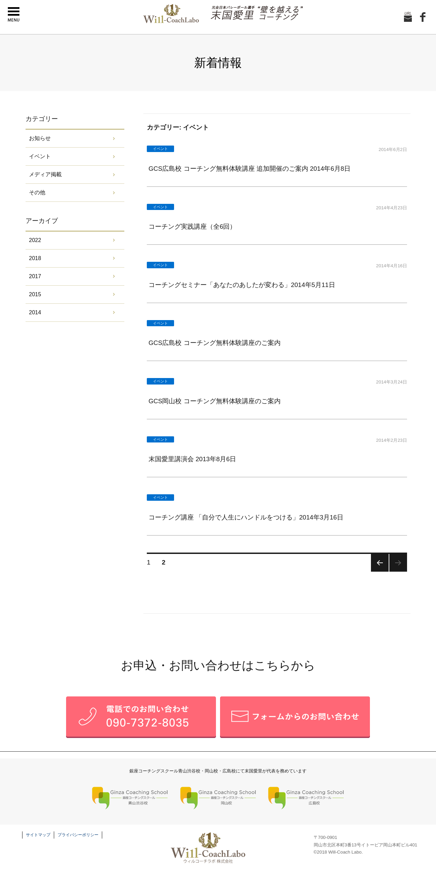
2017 (35, 276)
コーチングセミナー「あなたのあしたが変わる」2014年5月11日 (242, 284)
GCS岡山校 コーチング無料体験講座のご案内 (215, 401)
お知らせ (40, 138)
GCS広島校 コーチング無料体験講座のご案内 (215, 342)
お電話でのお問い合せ (141, 717)
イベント (40, 156)
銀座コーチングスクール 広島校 (306, 798)
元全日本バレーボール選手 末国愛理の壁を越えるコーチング (257, 13)
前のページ (380, 563)
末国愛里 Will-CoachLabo (170, 13)
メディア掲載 (45, 174)
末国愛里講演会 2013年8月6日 (192, 459)
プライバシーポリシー (78, 834)
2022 (35, 240)
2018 (35, 258)
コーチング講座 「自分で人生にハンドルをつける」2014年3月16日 (246, 517)
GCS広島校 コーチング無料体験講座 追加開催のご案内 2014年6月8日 (250, 168)
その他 (37, 192)
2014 (35, 312)
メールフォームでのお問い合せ (295, 717)
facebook (422, 17)
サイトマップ (38, 834)
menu (13, 14)
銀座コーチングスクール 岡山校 (218, 798)
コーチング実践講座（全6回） (192, 226)
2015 (35, 294)
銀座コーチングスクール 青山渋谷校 (130, 798)
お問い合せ (408, 17)
